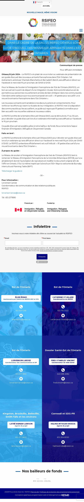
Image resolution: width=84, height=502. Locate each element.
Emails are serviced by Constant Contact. (51, 250)
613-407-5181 (21, 311)
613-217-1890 (21, 374)
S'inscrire (41, 257)
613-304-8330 (63, 437)
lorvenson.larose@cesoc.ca (21, 383)
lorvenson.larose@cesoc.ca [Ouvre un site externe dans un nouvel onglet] (13, 193)
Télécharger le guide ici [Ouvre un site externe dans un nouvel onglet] (12, 171)
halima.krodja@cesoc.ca (63, 446)
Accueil (46, 6)
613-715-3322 (63, 311)
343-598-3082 (63, 374)
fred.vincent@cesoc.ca (63, 383)
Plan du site (35, 492)
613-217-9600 (21, 437)
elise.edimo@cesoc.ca (21, 319)
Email (7, 238)
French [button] (38, 2)
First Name (47, 238)
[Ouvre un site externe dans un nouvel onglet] (42, 480)
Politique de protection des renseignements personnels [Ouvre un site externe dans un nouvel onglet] (59, 492)
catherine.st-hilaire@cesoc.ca (63, 319)
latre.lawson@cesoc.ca (21, 446)
